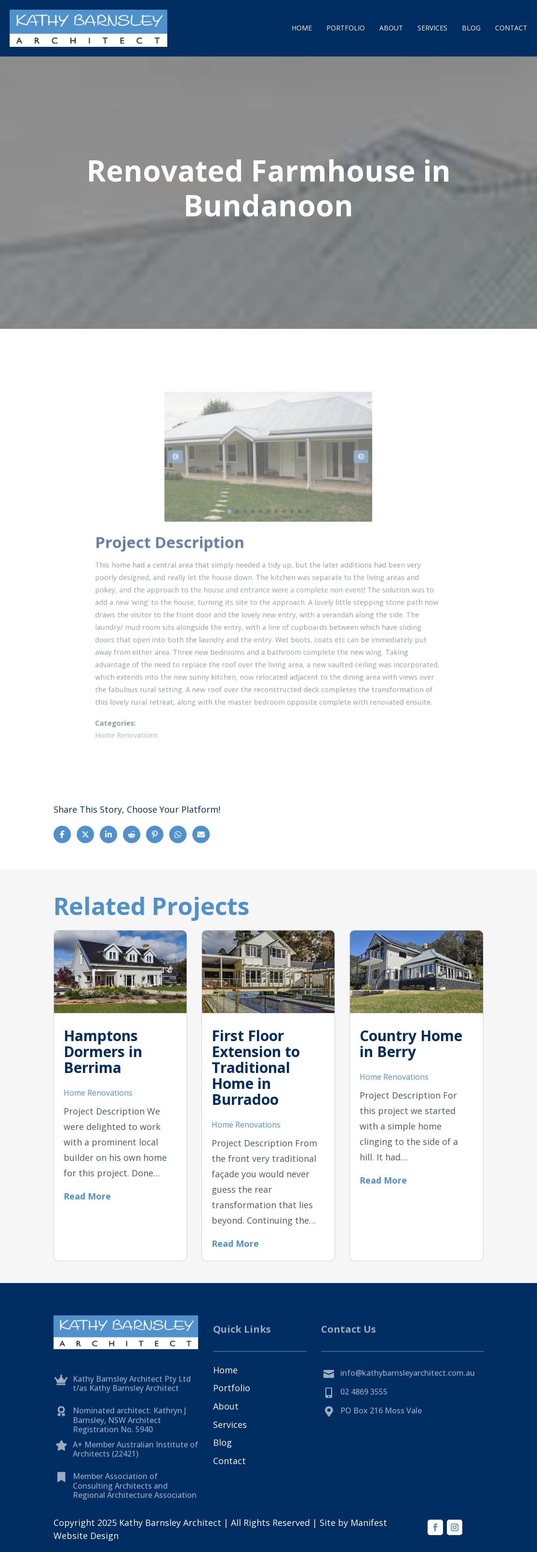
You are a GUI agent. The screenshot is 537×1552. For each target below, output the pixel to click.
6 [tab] (268, 529)
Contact (511, 27)
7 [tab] (273, 529)
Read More (87, 1196)
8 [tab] (279, 529)
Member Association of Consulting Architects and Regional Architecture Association (135, 1504)
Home (302, 27)
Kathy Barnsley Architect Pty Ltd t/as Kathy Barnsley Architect (132, 1398)
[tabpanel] (268, 492)
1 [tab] (242, 529)
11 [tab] (295, 529)
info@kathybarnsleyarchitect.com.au (407, 1382)
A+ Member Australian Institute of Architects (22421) (135, 1464)
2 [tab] (247, 529)
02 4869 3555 (364, 1401)
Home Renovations (172, 680)
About (391, 27)
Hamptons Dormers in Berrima (103, 1051)
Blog (471, 27)
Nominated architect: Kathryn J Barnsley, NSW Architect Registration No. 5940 (129, 1439)
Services (432, 27)
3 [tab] (252, 529)
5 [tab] (263, 529)
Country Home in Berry (411, 1043)
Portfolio (345, 27)
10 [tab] (289, 529)
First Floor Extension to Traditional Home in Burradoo (256, 1067)
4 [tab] (257, 529)
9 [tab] (284, 529)
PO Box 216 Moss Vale (381, 1420)
